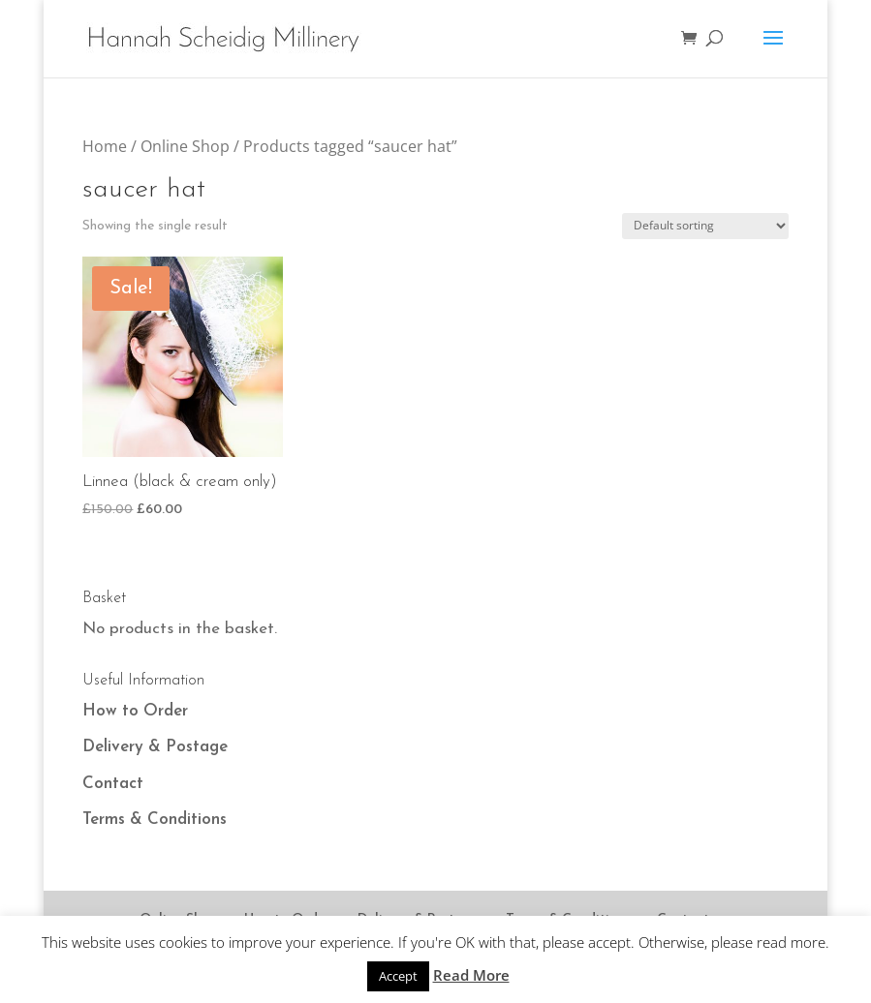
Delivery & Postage (155, 747)
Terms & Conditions (154, 819)
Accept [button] (398, 976)
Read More (471, 975)
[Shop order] (705, 226)
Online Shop (185, 146)
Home (104, 146)
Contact (112, 783)
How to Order (135, 711)
